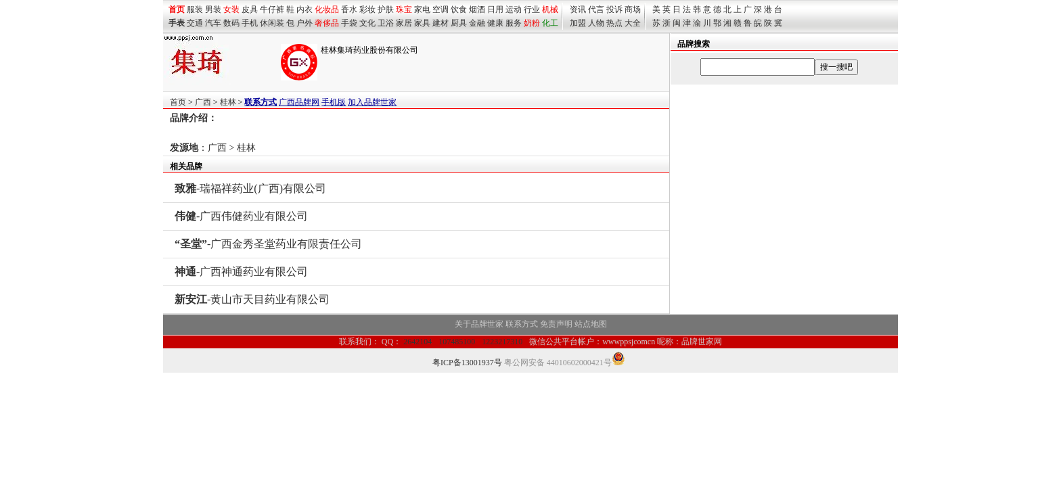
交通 (195, 23)
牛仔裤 (272, 9)
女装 (231, 9)
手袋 (349, 23)
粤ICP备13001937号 (467, 362)
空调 (440, 9)
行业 (532, 9)
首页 (178, 102)
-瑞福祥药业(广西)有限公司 (250, 188)
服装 (195, 9)
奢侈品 (327, 23)
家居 (404, 23)
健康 (495, 23)
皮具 (250, 9)
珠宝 (404, 9)
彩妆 (367, 9)
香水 (349, 9)
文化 (367, 23)
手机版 (333, 102)
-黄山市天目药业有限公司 (252, 299)
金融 (477, 23)
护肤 (386, 9)
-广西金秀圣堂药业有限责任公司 (268, 244)
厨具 (459, 23)
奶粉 (532, 23)
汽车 (213, 23)
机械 (550, 9)
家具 (422, 23)
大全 (633, 23)
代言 (596, 9)
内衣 (304, 9)
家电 (422, 9)
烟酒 (477, 9)
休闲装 (272, 23)
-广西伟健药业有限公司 (241, 216)
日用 (495, 9)
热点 (614, 23)
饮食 (459, 9)
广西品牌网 (299, 102)
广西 (203, 102)
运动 (513, 9)
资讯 (578, 9)
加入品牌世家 (372, 102)
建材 (440, 23)
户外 (304, 23)
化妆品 (327, 9)
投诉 (614, 9)
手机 (250, 23)
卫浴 (386, 23)
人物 (596, 23)
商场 (633, 9)
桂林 (228, 102)
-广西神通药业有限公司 (241, 271)
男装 (213, 9)
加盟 (578, 23)
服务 (513, 23)
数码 (231, 23)
